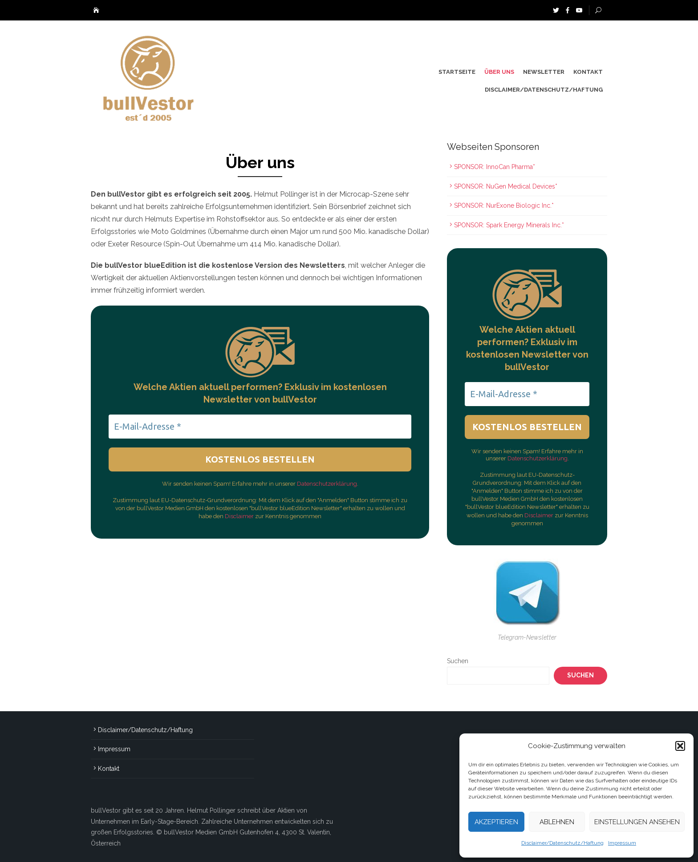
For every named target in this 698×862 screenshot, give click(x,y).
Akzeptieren (496, 822)
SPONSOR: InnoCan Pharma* (494, 166)
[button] (680, 745)
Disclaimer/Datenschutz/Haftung (562, 843)
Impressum (622, 843)
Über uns (499, 71)
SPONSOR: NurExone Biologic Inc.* (504, 205)
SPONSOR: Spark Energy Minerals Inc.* (510, 225)
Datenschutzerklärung (327, 483)
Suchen (457, 661)
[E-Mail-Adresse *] (260, 427)
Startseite (456, 71)
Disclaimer (240, 516)
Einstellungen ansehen (637, 822)
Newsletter (543, 71)
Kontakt (588, 71)
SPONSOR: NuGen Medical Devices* (505, 186)
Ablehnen (557, 822)
